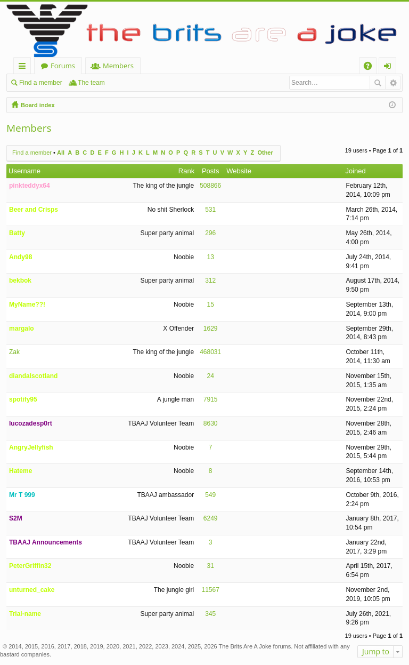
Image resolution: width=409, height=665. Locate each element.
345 (210, 614)
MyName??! (27, 304)
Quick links (24, 67)
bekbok (20, 280)
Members (118, 65)
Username (24, 171)
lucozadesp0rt (30, 423)
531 (210, 209)
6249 (210, 518)
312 (210, 280)
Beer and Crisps (33, 209)
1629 (210, 328)
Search (378, 82)
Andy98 (20, 257)
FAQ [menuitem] (371, 67)
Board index (38, 105)
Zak (14, 352)
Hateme (20, 471)
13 (210, 257)
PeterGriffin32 (30, 566)
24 (210, 376)
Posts (210, 171)
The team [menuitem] (91, 82)
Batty (17, 233)
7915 (210, 399)
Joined (355, 171)
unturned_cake (31, 590)
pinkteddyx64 (29, 185)
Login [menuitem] (389, 67)
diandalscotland (33, 376)
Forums (63, 65)
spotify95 (23, 399)
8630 (210, 423)
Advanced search (393, 82)
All (60, 152)
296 (210, 233)
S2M (15, 518)
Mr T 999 (22, 495)
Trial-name (25, 614)
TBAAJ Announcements (45, 542)
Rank (186, 171)
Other (265, 152)
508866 (210, 185)
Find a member (40, 82)
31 (210, 566)
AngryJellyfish (31, 447)
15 (210, 304)
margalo (21, 328)
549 (210, 495)
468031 (210, 352)
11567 (210, 590)
